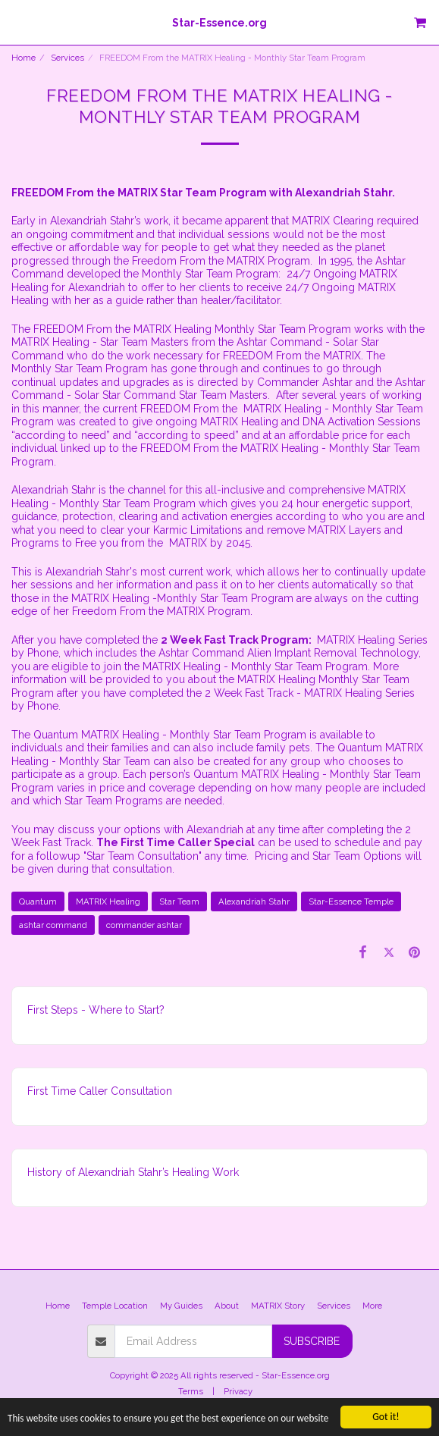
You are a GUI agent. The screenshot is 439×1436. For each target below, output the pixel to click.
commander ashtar (144, 925)
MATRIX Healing (108, 901)
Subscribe (312, 1341)
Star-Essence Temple (351, 901)
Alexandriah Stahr (254, 901)
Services (67, 57)
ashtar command (53, 925)
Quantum (38, 901)
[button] (17, 22)
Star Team (179, 901)
